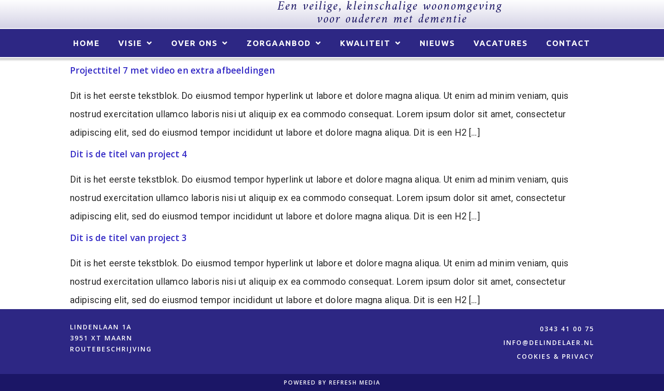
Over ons (199, 43)
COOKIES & (539, 356)
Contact (568, 43)
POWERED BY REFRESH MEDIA (332, 382)
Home (86, 43)
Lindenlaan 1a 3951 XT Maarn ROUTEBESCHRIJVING (111, 337)
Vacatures (500, 43)
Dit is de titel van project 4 (128, 154)
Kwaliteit (370, 43)
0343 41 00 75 (567, 328)
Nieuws (437, 43)
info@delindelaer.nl (548, 342)
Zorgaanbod (284, 43)
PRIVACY (578, 356)
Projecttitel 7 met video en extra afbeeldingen (172, 70)
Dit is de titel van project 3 (128, 238)
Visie (135, 43)
